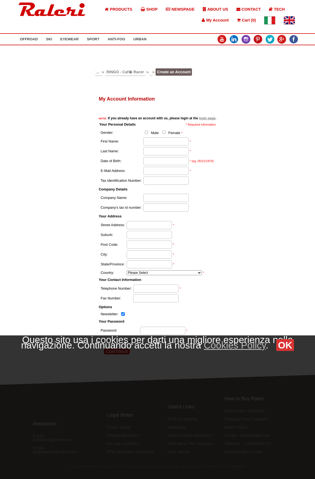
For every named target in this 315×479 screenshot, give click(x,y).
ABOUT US (215, 9)
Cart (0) (246, 20)
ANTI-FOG (116, 39)
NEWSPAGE (180, 9)
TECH (277, 9)
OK (285, 345)
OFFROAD (29, 39)
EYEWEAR (69, 39)
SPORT (93, 39)
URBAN (140, 39)
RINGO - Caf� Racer (125, 72)
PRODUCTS (118, 9)
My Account (215, 20)
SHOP (149, 9)
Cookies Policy (235, 345)
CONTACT (248, 9)
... (98, 72)
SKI (49, 39)
